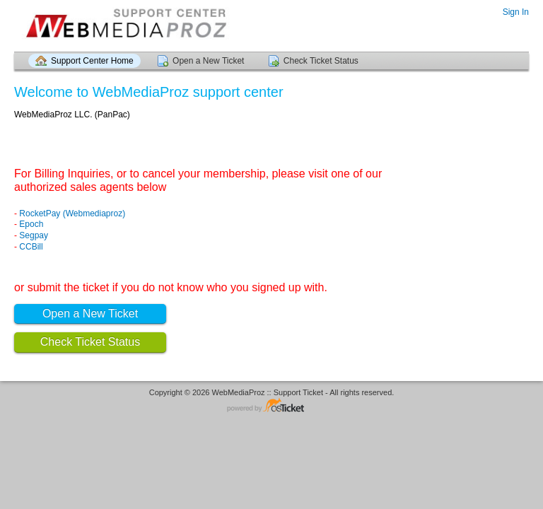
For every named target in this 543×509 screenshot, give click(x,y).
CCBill (30, 247)
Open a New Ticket (208, 61)
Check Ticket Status (321, 61)
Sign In (516, 12)
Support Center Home (92, 61)
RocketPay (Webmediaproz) (72, 213)
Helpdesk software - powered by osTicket (271, 406)
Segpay (33, 235)
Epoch (31, 224)
